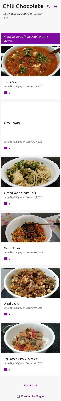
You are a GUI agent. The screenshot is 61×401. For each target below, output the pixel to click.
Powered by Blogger (30, 396)
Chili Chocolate (23, 6)
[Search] (49, 6)
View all (8, 41)
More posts (30, 385)
